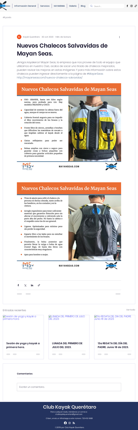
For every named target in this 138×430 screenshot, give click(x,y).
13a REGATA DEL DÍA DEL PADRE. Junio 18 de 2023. (113, 345)
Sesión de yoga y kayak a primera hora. (23, 345)
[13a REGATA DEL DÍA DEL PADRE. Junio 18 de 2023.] (114, 326)
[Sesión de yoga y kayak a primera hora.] (23, 326)
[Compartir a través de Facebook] (18, 285)
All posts (7, 17)
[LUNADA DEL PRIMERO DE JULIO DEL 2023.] (69, 326)
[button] (25, 6)
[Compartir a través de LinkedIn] (32, 285)
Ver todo (130, 309)
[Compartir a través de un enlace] (39, 285)
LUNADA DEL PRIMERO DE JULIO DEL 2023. (67, 345)
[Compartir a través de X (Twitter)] (25, 285)
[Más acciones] (119, 37)
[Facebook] (127, 6)
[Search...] (106, 6)
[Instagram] (131, 6)
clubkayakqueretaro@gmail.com (68, 414)
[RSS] (73, 423)
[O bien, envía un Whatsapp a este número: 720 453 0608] (69, 418)
